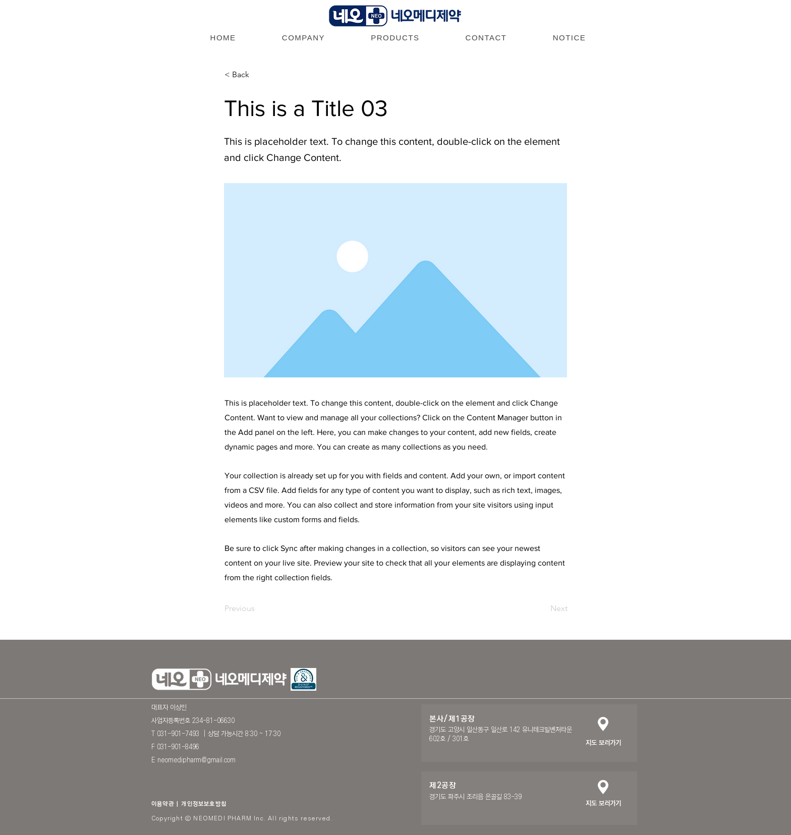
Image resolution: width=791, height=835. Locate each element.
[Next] (542, 608)
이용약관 (162, 804)
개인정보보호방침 (204, 804)
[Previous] (257, 608)
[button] (303, 37)
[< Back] (257, 75)
